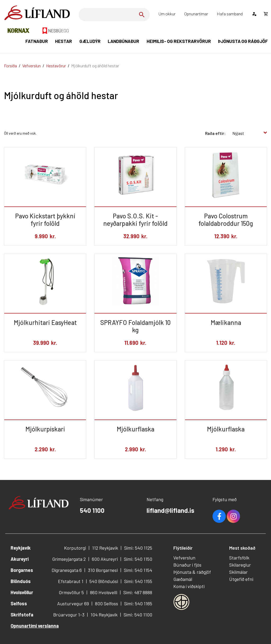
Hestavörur (56, 65)
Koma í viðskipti (189, 586)
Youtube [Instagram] (233, 516)
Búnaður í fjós (187, 565)
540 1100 (92, 510)
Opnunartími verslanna (35, 626)
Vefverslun (31, 65)
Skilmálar (238, 572)
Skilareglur (240, 565)
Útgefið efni (241, 579)
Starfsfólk (239, 558)
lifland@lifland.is (170, 510)
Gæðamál (182, 579)
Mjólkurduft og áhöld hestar (95, 65)
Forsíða (10, 65)
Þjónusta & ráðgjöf (192, 572)
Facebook (219, 516)
